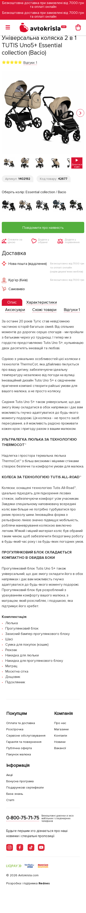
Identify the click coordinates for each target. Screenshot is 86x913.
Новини (60, 742)
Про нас (60, 723)
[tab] (12, 302)
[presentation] (12, 302)
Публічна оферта (19, 748)
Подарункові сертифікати (25, 787)
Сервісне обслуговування (25, 735)
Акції (9, 775)
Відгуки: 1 (30, 63)
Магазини (61, 729)
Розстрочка (14, 729)
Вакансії (60, 748)
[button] (80, 113)
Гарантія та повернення (23, 742)
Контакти (60, 735)
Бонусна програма (20, 781)
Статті (10, 800)
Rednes (44, 883)
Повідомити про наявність (43, 227)
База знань (14, 794)
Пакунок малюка (18, 754)
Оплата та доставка (20, 723)
